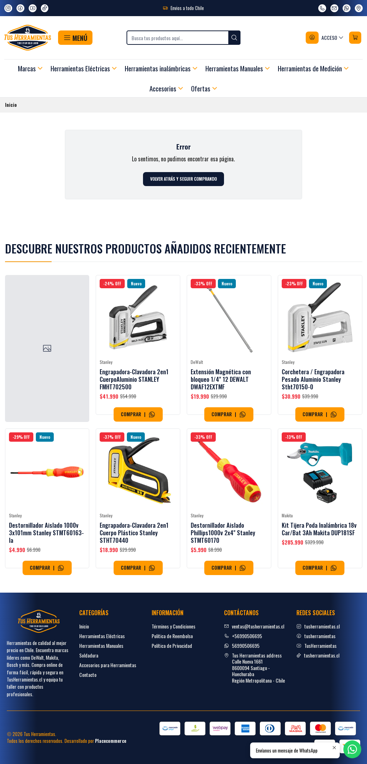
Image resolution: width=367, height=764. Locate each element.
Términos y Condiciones (173, 626)
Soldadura (88, 655)
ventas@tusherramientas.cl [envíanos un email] (254, 626)
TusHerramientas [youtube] (316, 645)
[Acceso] (324, 37)
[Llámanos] (322, 8)
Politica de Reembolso (172, 636)
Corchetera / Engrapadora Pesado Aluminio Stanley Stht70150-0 (313, 410)
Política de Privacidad (172, 645)
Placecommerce (110, 740)
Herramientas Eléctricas (102, 636)
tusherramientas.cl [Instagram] (318, 626)
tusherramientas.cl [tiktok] (317, 655)
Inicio (84, 626)
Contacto (87, 674)
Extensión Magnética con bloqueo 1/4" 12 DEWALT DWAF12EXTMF (221, 400)
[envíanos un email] (334, 8)
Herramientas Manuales (101, 645)
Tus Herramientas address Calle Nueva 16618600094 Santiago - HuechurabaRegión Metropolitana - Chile (254, 667)
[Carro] (355, 37)
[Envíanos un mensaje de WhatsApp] (346, 8)
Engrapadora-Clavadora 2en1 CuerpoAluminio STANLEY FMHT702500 (134, 391)
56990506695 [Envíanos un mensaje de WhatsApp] (241, 645)
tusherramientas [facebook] (315, 636)
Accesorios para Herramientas (107, 665)
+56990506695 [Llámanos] (243, 636)
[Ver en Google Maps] (359, 8)
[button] (75, 37)
